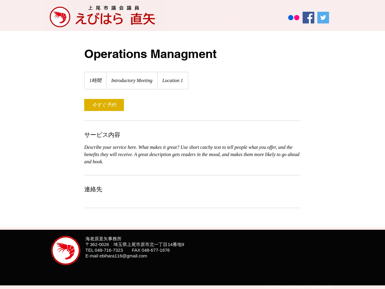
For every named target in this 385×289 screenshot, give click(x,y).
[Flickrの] (294, 17)
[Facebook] (308, 17)
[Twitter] (323, 17)
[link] (104, 105)
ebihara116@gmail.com (123, 255)
